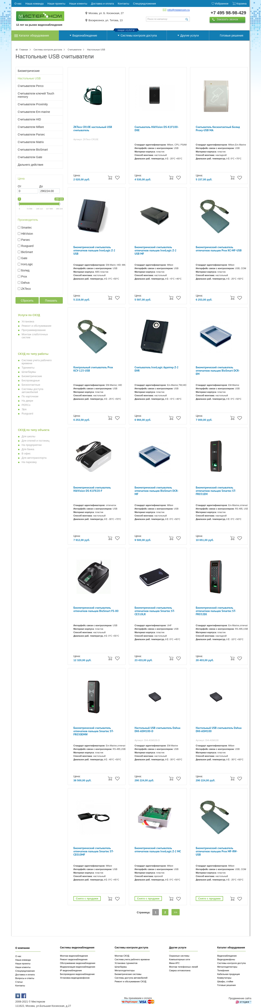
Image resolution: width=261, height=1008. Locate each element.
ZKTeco (26, 288)
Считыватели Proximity (33, 104)
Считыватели (74, 49)
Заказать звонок (227, 19)
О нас (18, 956)
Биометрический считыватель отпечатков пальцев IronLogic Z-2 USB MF (155, 250)
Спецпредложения (25, 971)
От (19, 186)
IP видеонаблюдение (71, 970)
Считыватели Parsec (31, 134)
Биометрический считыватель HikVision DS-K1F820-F (92, 489)
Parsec (25, 239)
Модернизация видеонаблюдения (77, 967)
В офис (26, 453)
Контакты (20, 985)
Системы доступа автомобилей (32, 390)
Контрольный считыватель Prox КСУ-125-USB (93, 369)
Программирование (34, 330)
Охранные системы (179, 956)
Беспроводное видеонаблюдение (77, 974)
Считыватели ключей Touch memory (36, 95)
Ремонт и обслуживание (36, 325)
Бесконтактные (31, 384)
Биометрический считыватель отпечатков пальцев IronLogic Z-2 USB (94, 250)
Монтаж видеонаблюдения (74, 956)
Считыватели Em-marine (34, 111)
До (41, 186)
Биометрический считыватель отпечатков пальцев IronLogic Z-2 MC (158, 849)
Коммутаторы (224, 978)
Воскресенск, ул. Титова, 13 (105, 20)
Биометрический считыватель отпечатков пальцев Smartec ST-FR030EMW (93, 731)
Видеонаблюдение (84, 35)
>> (175, 912)
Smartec (26, 227)
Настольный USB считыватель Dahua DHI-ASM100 (218, 729)
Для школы (28, 436)
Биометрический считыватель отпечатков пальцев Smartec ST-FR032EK (216, 611)
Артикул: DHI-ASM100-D (147, 740)
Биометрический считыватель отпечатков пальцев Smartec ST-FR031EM (216, 491)
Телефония (223, 970)
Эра (24, 409)
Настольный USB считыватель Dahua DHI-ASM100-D (157, 729)
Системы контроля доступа (139, 35)
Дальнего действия (30, 164)
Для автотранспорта (34, 457)
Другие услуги (189, 35)
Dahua (25, 282)
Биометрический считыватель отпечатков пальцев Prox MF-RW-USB (217, 851)
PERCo (26, 404)
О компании (22, 948)
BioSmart (27, 252)
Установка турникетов (126, 963)
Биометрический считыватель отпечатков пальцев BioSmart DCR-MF (156, 491)
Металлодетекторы (125, 970)
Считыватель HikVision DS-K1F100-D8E (157, 128)
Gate (24, 258)
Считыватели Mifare (31, 127)
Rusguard (27, 246)
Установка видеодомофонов (75, 978)
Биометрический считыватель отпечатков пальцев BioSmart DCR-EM (218, 371)
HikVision (27, 233)
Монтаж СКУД (122, 956)
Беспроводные (31, 380)
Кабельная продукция (228, 974)
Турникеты (28, 367)
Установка (28, 321)
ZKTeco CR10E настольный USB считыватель (92, 128)
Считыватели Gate (30, 157)
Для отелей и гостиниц (35, 440)
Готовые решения (231, 35)
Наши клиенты (23, 967)
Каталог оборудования (34, 35)
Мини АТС (174, 963)
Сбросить (27, 300)
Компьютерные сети (179, 959)
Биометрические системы (128, 974)
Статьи (19, 982)
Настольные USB (29, 78)
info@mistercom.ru (178, 9)
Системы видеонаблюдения (77, 947)
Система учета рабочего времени (132, 959)
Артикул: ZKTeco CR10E (85, 139)
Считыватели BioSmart (33, 149)
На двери (27, 400)
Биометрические (29, 70)
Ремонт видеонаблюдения (73, 959)
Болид (25, 270)
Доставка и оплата (25, 974)
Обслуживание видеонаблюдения (77, 963)
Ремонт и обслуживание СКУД (130, 981)
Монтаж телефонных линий (183, 967)
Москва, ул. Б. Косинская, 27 (106, 13)
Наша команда (23, 960)
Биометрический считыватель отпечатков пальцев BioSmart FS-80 (95, 609)
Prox (24, 276)
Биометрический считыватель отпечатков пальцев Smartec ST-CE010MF (93, 851)
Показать (51, 300)
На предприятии (32, 444)
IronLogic (27, 264)
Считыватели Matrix (31, 142)
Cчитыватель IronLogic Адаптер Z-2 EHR (156, 369)
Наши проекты (22, 963)
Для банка (28, 449)
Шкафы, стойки (225, 981)
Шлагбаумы (29, 371)
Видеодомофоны (226, 959)
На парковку (29, 462)
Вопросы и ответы (24, 978)
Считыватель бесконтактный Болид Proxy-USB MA (218, 128)
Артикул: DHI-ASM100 (207, 740)
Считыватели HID (29, 119)
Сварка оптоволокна (179, 970)
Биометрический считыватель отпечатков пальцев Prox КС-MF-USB (219, 248)
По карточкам (30, 396)
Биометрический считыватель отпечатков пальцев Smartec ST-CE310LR (155, 611)
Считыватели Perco (30, 86)
